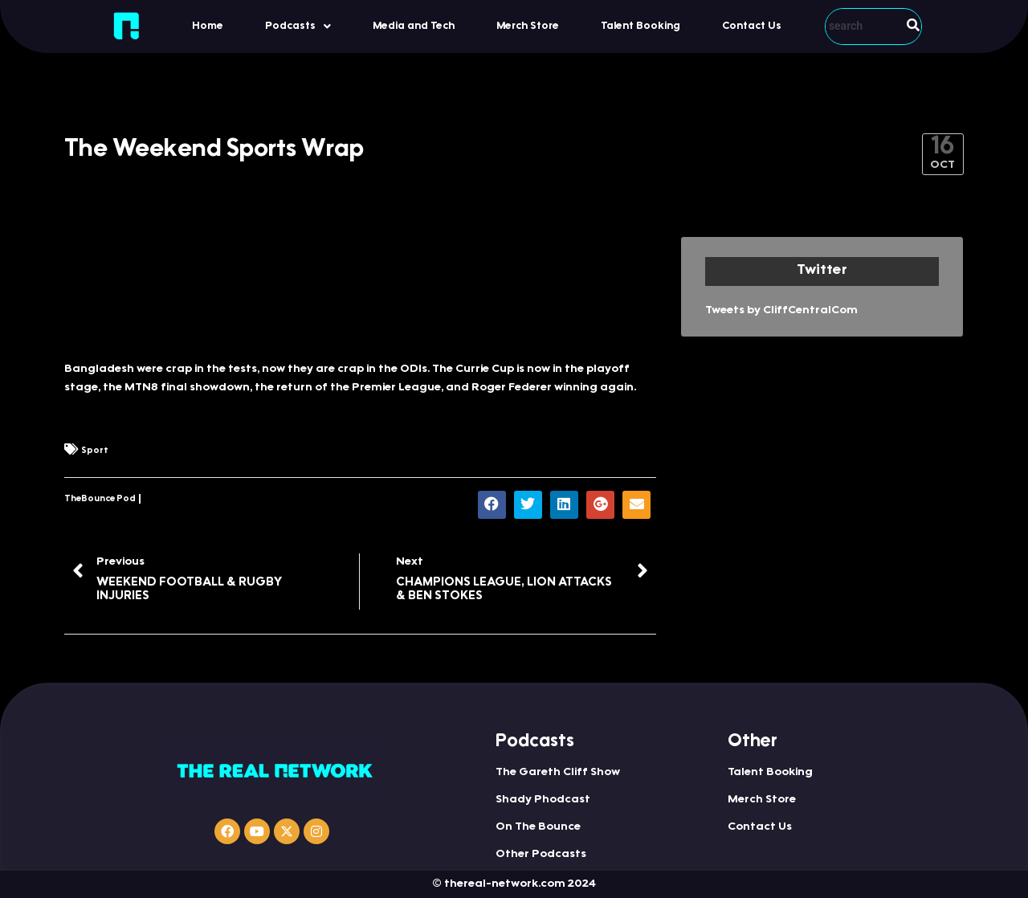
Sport (94, 451)
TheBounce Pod (100, 499)
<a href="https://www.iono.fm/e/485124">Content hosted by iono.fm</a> (360, 290)
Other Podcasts (541, 854)
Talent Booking (640, 26)
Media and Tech (414, 26)
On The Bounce (538, 827)
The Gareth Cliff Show (558, 772)
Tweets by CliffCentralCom (781, 310)
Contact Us (751, 26)
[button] (298, 26)
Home (207, 26)
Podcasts (298, 26)
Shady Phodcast (543, 800)
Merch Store (527, 26)
